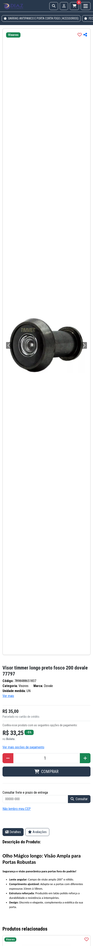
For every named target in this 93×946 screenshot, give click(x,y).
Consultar (79, 799)
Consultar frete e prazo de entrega (25, 792)
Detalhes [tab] (13, 832)
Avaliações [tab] (37, 832)
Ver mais (8, 696)
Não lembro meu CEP (17, 809)
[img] (80, 35)
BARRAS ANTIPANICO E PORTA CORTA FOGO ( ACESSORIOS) (41, 18)
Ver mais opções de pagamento (23, 747)
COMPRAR (46, 771)
